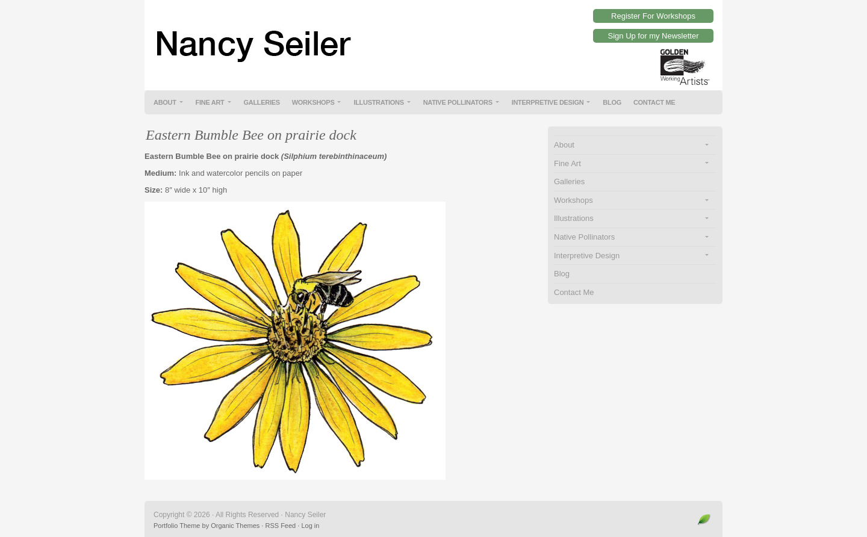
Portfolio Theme (177, 525)
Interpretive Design (548, 102)
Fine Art (210, 102)
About (165, 102)
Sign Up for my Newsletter (653, 35)
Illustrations (378, 102)
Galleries (262, 102)
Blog (612, 102)
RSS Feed (280, 525)
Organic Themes (235, 525)
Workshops (313, 102)
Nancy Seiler (433, 36)
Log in (310, 525)
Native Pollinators (458, 102)
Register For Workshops (653, 15)
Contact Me (654, 102)
